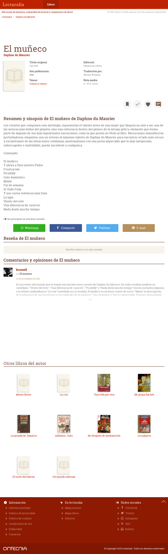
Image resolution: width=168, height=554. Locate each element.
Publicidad (15, 529)
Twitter (129, 513)
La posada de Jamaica (24, 435)
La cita (64, 394)
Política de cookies (20, 518)
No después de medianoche (104, 435)
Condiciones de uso (20, 523)
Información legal (19, 508)
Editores (70, 518)
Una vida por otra (104, 394)
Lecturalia (7, 17)
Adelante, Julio (64, 435)
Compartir (68, 228)
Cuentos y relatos (38, 83)
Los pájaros (144, 435)
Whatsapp (32, 228)
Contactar (15, 534)
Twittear (104, 228)
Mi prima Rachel (144, 394)
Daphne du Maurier (25, 17)
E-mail (141, 228)
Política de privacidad (22, 513)
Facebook (131, 508)
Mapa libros (72, 513)
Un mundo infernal (63, 476)
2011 (31, 74)
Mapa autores (73, 508)
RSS (127, 523)
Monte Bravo (23, 394)
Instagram (131, 518)
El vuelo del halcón (23, 476)
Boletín (129, 529)
